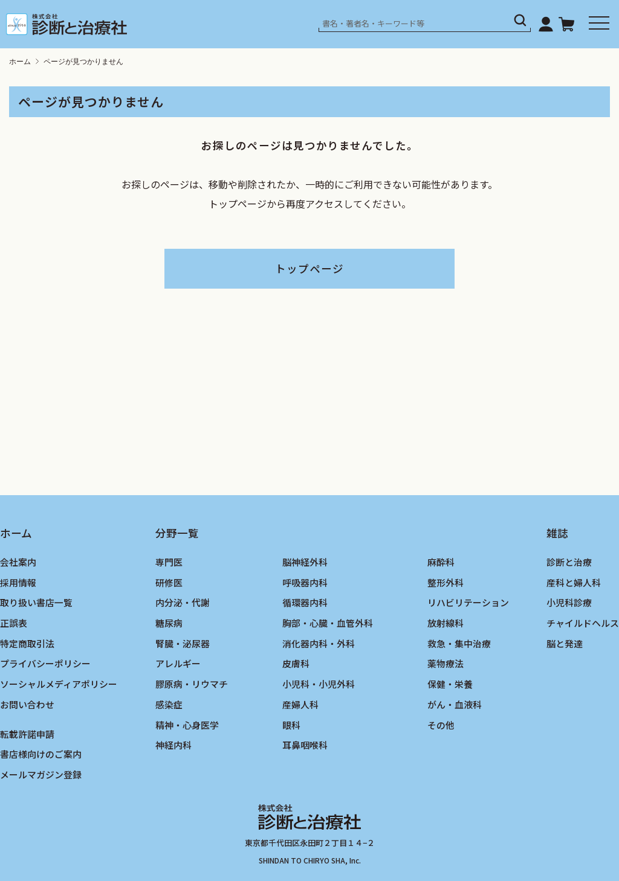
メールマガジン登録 (41, 774)
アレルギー (178, 663)
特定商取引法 (27, 643)
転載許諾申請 (27, 734)
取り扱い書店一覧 (36, 602)
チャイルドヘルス (582, 623)
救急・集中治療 (459, 643)
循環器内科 (305, 602)
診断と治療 (569, 562)
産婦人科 (300, 704)
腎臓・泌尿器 (182, 643)
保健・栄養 (450, 684)
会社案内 (18, 562)
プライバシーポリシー (45, 663)
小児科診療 (569, 602)
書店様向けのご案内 (41, 754)
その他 (441, 725)
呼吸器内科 (305, 582)
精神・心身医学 (187, 725)
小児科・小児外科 (318, 684)
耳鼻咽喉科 (305, 744)
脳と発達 (564, 643)
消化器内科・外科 (318, 643)
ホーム (20, 61)
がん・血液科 (454, 704)
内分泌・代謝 (182, 602)
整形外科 (445, 582)
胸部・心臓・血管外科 (327, 623)
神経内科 (173, 744)
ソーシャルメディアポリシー (58, 684)
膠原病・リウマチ (191, 684)
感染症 (169, 704)
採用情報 (18, 582)
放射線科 (445, 623)
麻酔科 (441, 562)
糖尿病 (169, 623)
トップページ (309, 268)
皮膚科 (296, 663)
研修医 (169, 582)
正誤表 (13, 623)
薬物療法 (445, 663)
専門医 (169, 562)
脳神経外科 (305, 562)
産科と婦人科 (573, 582)
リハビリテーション (468, 602)
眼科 (291, 725)
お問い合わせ (27, 704)
